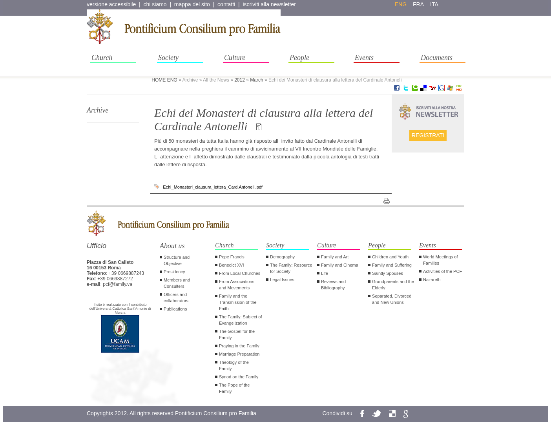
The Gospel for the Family (237, 334)
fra (418, 4)
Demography (282, 256)
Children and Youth (390, 256)
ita (434, 4)
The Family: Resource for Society (291, 268)
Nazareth (432, 279)
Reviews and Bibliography (333, 284)
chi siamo (155, 4)
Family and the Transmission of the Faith (238, 302)
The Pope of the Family (234, 388)
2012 (239, 80)
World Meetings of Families (440, 259)
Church (101, 58)
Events (364, 58)
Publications (175, 309)
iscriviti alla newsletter (269, 4)
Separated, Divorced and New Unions (391, 299)
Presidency (174, 271)
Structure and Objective (177, 260)
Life (324, 273)
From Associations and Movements (236, 284)
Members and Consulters (177, 283)
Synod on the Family (238, 376)
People (299, 58)
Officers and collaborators (176, 297)
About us (172, 246)
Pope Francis (231, 256)
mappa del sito (192, 4)
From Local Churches (239, 273)
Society (168, 58)
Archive (97, 110)
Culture (234, 58)
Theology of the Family (234, 365)
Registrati (428, 135)
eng (401, 4)
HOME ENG (164, 80)
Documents (436, 58)
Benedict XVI (231, 265)
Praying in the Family (239, 345)
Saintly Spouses (387, 273)
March (256, 80)
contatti (226, 4)
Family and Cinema (339, 265)
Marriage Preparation (239, 354)
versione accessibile (111, 4)
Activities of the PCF (442, 271)
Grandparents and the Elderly (393, 284)
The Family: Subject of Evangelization (240, 319)
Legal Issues (282, 279)
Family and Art (334, 256)
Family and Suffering (392, 265)
